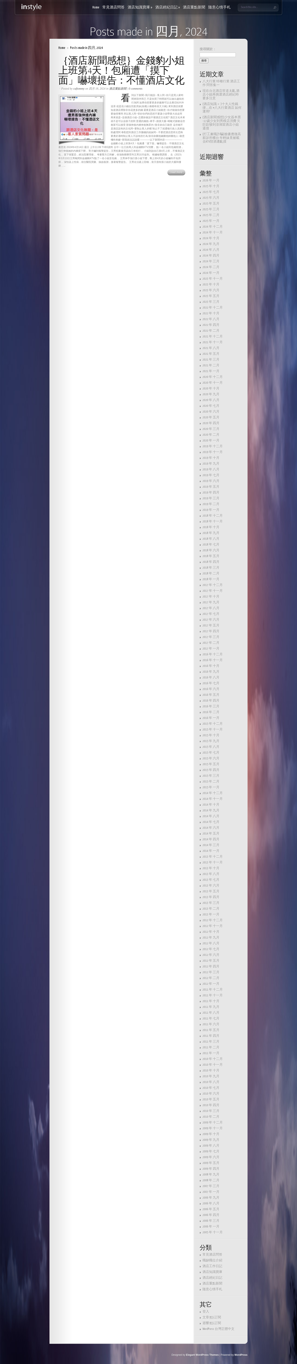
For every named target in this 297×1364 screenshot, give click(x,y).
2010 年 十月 (211, 1070)
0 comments (136, 88)
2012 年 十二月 (213, 920)
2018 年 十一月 (213, 521)
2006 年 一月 (211, 1226)
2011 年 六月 (211, 1024)
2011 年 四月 (211, 1035)
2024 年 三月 (211, 261)
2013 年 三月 (211, 903)
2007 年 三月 (211, 1186)
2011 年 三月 (211, 1041)
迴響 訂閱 (212, 1323)
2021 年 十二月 (213, 336)
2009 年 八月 (211, 1145)
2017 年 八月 (211, 608)
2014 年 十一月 (213, 798)
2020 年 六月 (211, 411)
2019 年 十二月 (213, 446)
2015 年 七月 (211, 752)
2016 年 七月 (211, 683)
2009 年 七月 (211, 1151)
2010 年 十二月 (213, 1059)
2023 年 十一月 (213, 278)
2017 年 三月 (211, 637)
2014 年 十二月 (213, 793)
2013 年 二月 (211, 908)
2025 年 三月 (211, 209)
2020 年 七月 (211, 405)
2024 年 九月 (211, 244)
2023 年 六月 (211, 290)
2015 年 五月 (211, 764)
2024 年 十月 (211, 238)
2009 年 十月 (211, 1134)
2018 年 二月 (211, 573)
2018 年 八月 (211, 538)
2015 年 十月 (211, 735)
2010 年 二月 (211, 1116)
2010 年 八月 (211, 1082)
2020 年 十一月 (213, 382)
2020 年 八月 (211, 400)
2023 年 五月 (211, 296)
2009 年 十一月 (213, 1128)
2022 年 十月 (211, 313)
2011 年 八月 (211, 1012)
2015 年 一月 (211, 787)
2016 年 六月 (211, 689)
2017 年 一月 (211, 648)
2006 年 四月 (211, 1215)
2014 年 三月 (211, 845)
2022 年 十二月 (213, 307)
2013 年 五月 (211, 891)
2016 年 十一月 (213, 660)
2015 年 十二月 (213, 723)
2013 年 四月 (211, 897)
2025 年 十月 (211, 186)
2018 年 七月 (211, 544)
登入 (206, 1311)
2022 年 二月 (211, 330)
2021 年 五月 (211, 353)
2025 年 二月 (211, 215)
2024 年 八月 (211, 249)
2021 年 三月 (211, 359)
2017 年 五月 (211, 625)
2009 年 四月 (211, 1168)
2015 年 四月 (211, 770)
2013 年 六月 (211, 885)
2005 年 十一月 (213, 1232)
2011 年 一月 (211, 1053)
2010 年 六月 (211, 1093)
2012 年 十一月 (213, 926)
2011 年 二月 (211, 1047)
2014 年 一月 (211, 850)
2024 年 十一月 (213, 232)
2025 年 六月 (211, 197)
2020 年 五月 (211, 417)
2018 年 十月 (211, 527)
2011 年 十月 (211, 1001)
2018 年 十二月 (213, 515)
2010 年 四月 (211, 1105)
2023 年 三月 (211, 301)
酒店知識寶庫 (140, 7)
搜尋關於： (208, 49)
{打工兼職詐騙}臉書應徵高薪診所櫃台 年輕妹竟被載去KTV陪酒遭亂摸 (222, 138)
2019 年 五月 (211, 486)
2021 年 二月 (211, 365)
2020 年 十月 (211, 388)
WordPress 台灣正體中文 (219, 1329)
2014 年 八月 (211, 816)
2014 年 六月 (211, 827)
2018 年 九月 (211, 533)
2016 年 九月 (211, 671)
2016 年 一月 (211, 718)
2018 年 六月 (211, 550)
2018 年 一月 (211, 579)
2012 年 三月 (211, 972)
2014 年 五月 (211, 833)
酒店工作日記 (212, 1266)
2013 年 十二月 (213, 856)
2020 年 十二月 (213, 377)
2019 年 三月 (211, 498)
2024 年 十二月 (213, 226)
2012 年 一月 (211, 983)
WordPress (241, 1354)
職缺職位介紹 (212, 1260)
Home (95, 7)
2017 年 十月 (211, 596)
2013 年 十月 (211, 868)
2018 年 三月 (211, 567)
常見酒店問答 (113, 7)
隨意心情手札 (219, 7)
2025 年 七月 (211, 192)
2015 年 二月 (211, 781)
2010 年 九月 (211, 1076)
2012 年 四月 (211, 966)
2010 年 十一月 (213, 1064)
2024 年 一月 (211, 273)
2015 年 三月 (211, 775)
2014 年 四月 (211, 839)
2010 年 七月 (211, 1087)
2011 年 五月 (211, 1030)
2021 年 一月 (211, 371)
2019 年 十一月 (213, 452)
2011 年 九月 (211, 1007)
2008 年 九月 (211, 1174)
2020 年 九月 (211, 394)
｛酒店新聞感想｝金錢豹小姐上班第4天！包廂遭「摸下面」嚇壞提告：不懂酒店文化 (121, 70)
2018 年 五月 (211, 556)
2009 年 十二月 (213, 1122)
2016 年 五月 (211, 694)
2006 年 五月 (211, 1209)
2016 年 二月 (211, 712)
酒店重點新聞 (194, 7)
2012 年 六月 (211, 955)
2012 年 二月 (211, 978)
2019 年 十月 (211, 457)
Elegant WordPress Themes (202, 1354)
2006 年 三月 (211, 1220)
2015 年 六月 (211, 758)
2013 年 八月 (211, 874)
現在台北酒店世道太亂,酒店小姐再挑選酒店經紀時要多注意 (221, 94)
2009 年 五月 (211, 1163)
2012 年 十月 (211, 931)
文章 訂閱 (212, 1317)
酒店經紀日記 (167, 7)
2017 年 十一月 (213, 590)
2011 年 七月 (211, 1018)
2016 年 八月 (211, 677)
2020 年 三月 (211, 429)
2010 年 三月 (211, 1111)
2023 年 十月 (211, 284)
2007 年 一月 (211, 1192)
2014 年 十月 (211, 804)
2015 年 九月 (211, 741)
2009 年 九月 (211, 1139)
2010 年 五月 (211, 1099)
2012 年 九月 (211, 937)
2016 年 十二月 (213, 654)
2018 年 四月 (211, 562)
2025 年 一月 (211, 221)
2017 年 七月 (211, 614)
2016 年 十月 (211, 666)
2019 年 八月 (211, 469)
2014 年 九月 (211, 810)
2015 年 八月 (211, 746)
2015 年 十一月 (213, 729)
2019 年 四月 (211, 492)
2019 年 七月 (211, 475)
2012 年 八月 (211, 943)
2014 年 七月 (211, 822)
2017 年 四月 (211, 631)
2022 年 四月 (211, 325)
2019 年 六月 (211, 481)
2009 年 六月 (211, 1157)
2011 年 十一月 (213, 995)
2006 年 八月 (211, 1203)
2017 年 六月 (211, 619)
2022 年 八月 (211, 319)
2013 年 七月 (211, 879)
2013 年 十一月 (213, 862)
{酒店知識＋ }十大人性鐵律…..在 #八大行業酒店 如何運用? (222, 108)
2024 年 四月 (211, 255)
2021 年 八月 (211, 348)
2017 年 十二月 (213, 585)
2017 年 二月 (211, 642)
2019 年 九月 (211, 463)
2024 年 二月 (211, 267)
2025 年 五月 (211, 203)
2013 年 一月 (211, 914)
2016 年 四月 (211, 700)
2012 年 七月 (211, 949)
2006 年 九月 (211, 1197)
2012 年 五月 (211, 960)
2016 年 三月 (211, 706)
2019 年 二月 (211, 504)
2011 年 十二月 (213, 989)
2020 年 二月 (211, 434)
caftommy (78, 88)
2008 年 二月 (211, 1180)
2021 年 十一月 (213, 342)
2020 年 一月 (211, 440)
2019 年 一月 (211, 510)
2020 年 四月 (211, 423)
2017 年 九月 (211, 602)
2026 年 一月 (211, 180)
